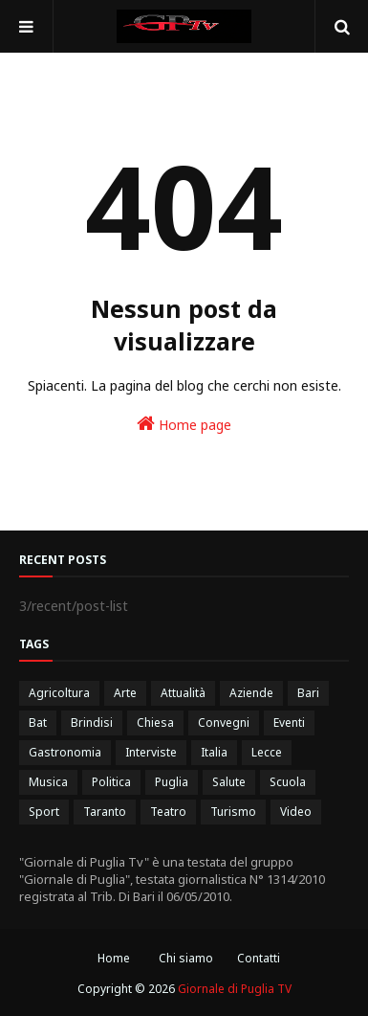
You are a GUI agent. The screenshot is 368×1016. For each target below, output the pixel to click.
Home (113, 958)
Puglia (171, 782)
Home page (184, 424)
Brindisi (92, 722)
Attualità (183, 693)
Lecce (266, 752)
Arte (125, 693)
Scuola (288, 782)
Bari (308, 693)
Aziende (251, 693)
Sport (44, 811)
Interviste (151, 752)
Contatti (258, 958)
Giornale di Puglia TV (235, 989)
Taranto (104, 811)
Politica (111, 782)
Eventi (289, 722)
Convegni (223, 722)
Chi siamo (186, 958)
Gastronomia (65, 752)
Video (296, 811)
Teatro (168, 811)
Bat (38, 722)
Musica (48, 782)
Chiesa (155, 722)
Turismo (233, 811)
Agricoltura (59, 693)
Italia (214, 752)
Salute (229, 782)
